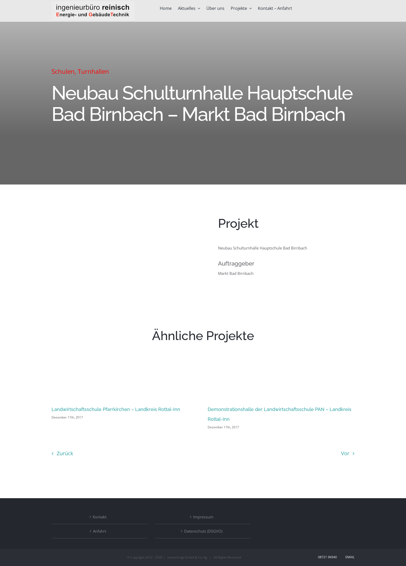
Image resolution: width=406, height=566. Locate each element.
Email (349, 557)
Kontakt (99, 516)
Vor (345, 453)
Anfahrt (99, 531)
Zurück (65, 453)
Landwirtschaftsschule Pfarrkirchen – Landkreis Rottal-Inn (116, 409)
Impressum (203, 516)
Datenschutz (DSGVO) (203, 531)
